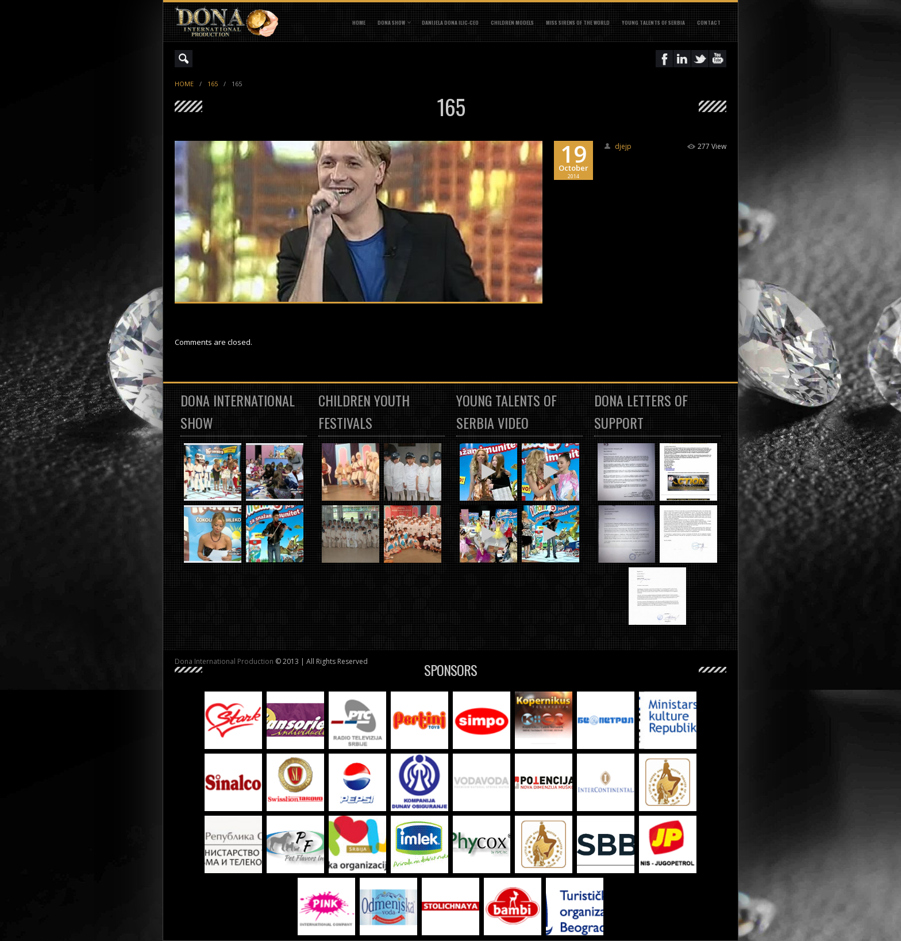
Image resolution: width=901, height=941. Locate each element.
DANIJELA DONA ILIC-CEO (450, 22)
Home (358, 22)
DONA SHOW (391, 22)
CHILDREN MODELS (512, 22)
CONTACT (709, 22)
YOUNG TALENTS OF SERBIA (653, 22)
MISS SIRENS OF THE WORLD (578, 22)
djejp (623, 146)
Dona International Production (224, 661)
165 (212, 83)
